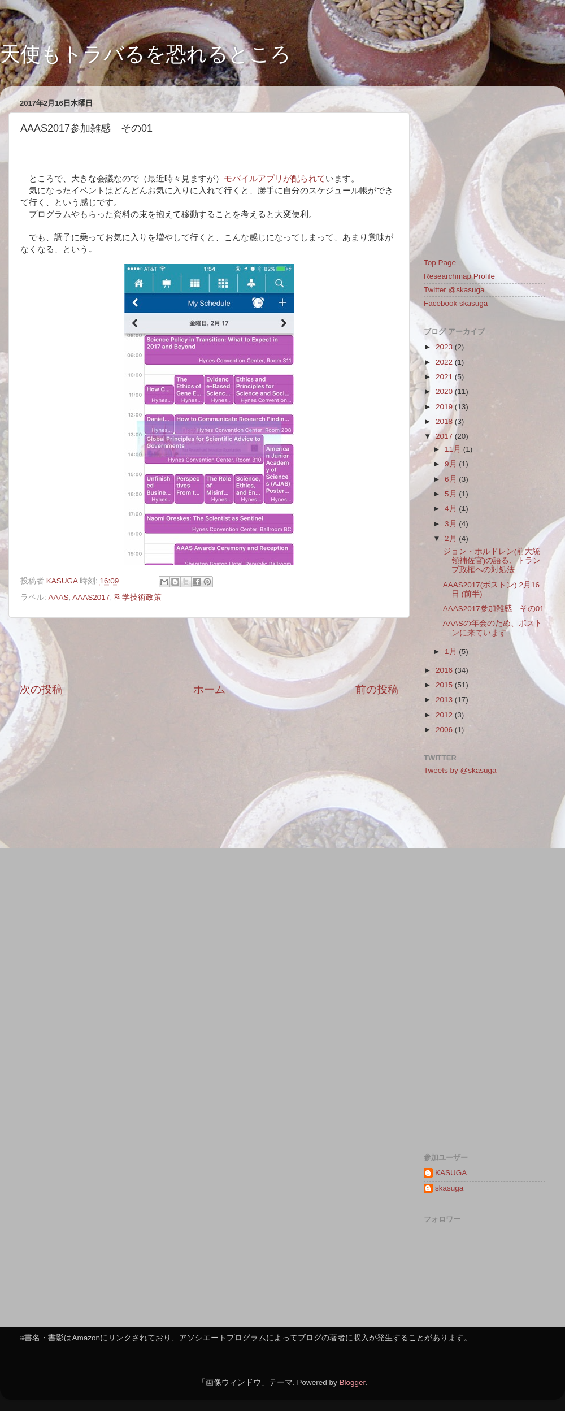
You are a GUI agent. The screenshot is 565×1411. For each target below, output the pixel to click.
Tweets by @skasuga (460, 770)
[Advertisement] (209, 650)
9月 (452, 464)
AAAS (59, 597)
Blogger (352, 1382)
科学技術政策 (138, 597)
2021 (445, 377)
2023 (445, 347)
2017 (445, 436)
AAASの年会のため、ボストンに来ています (492, 628)
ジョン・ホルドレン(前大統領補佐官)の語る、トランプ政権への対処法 (492, 560)
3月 (452, 524)
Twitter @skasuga (454, 289)
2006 (445, 729)
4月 (452, 508)
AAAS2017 (91, 597)
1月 (452, 651)
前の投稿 (376, 689)
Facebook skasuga (456, 303)
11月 (454, 449)
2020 (445, 391)
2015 (445, 685)
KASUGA (451, 1172)
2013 (445, 699)
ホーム (209, 689)
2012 (445, 715)
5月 (452, 494)
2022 (445, 362)
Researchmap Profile (459, 276)
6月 (452, 479)
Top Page (440, 262)
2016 (445, 670)
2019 (445, 406)
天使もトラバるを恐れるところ (145, 54)
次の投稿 (41, 689)
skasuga (449, 1188)
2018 (445, 421)
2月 (452, 538)
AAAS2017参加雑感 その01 (493, 608)
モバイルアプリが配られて (274, 178)
